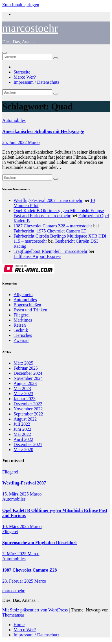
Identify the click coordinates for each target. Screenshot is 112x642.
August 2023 (25, 383)
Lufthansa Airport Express (37, 256)
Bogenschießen (27, 304)
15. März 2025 (16, 494)
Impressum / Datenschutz (37, 82)
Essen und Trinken (30, 309)
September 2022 (28, 414)
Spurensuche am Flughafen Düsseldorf (39, 542)
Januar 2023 (25, 398)
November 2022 (28, 408)
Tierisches (23, 335)
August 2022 (25, 419)
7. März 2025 (15, 553)
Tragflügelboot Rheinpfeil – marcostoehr (50, 251)
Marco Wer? (25, 77)
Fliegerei (22, 315)
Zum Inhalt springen (20, 4)
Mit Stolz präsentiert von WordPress (35, 609)
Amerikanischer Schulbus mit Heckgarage (43, 131)
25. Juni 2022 (15, 142)
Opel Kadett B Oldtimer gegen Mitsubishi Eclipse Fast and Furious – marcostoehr (59, 213)
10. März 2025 (16, 526)
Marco (34, 142)
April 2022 (23, 439)
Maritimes (23, 320)
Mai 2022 (22, 434)
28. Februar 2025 (18, 581)
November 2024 (28, 378)
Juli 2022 (22, 424)
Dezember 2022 (28, 403)
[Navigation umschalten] (4, 53)
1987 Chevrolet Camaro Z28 (29, 570)
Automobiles (14, 120)
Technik (21, 330)
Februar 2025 (26, 368)
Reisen (20, 325)
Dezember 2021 (28, 444)
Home (19, 624)
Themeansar (13, 615)
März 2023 (23, 393)
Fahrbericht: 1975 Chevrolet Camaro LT (50, 231)
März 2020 (23, 449)
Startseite (22, 72)
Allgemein (23, 294)
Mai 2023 (22, 388)
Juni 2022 (22, 429)
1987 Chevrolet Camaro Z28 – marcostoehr (53, 225)
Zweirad (21, 340)
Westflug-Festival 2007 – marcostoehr (48, 200)
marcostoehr (30, 28)
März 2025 (23, 363)
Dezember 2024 (28, 373)
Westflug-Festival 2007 (24, 483)
